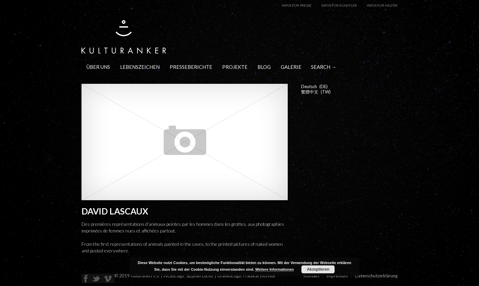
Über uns (98, 67)
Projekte (234, 67)
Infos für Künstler (339, 5)
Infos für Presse (296, 5)
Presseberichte (191, 67)
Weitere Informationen (274, 269)
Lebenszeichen (140, 67)
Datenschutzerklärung (376, 275)
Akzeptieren (318, 269)
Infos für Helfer (382, 5)
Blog (264, 67)
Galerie (291, 67)
